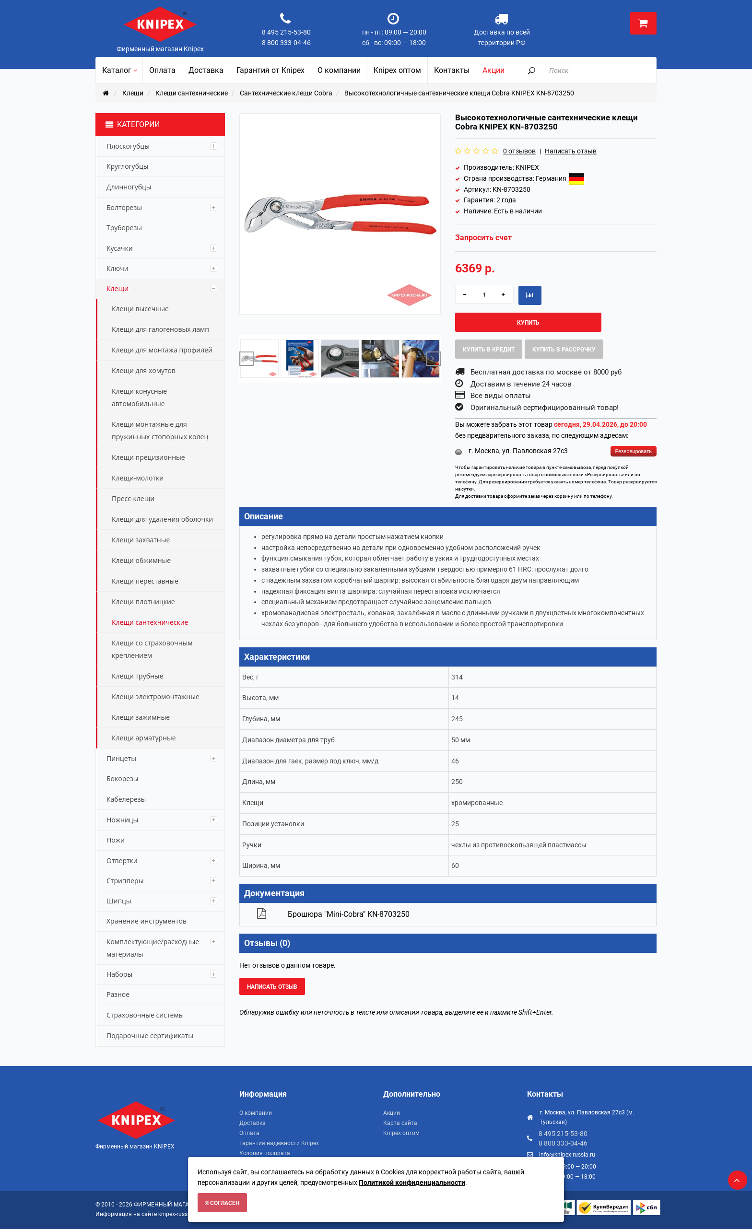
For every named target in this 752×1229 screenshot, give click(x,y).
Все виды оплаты (500, 395)
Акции (391, 1113)
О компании (255, 1113)
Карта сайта (400, 1123)
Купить (528, 322)
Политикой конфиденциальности (412, 1182)
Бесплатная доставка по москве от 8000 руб (546, 372)
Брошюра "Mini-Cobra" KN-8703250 (349, 914)
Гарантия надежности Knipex (279, 1143)
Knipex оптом (401, 1133)
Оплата (249, 1133)
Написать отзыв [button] (272, 986)
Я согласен (222, 1203)
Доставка (252, 1123)
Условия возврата (264, 1153)
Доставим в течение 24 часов (521, 384)
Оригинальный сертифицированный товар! (544, 407)
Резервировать (633, 451)
